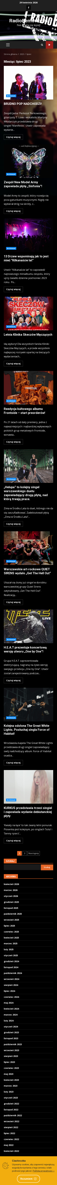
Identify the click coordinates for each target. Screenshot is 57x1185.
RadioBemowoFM (28, 21)
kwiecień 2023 (11, 1079)
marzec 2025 (10, 943)
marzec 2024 (10, 1014)
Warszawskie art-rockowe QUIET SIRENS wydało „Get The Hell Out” (28, 548)
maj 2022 (8, 1145)
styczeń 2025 (11, 955)
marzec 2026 (10, 890)
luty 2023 (9, 1091)
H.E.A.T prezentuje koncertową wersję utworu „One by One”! (28, 626)
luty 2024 (9, 1020)
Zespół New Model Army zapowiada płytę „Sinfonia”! (28, 161)
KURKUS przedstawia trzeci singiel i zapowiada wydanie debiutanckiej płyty (28, 787)
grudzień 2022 (11, 1103)
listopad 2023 (11, 1038)
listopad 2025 (11, 908)
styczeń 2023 (11, 1097)
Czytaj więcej (13, 137)
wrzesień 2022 (11, 1121)
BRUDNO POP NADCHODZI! (28, 83)
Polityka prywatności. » (43, 1171)
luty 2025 (9, 949)
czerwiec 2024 (11, 996)
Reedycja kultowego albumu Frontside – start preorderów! (28, 388)
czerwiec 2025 (11, 931)
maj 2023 (8, 1074)
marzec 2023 (10, 1085)
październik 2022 (13, 1115)
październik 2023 (13, 1044)
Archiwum (11, 96)
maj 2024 (8, 1002)
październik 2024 (13, 973)
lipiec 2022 (9, 1133)
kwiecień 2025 (11, 937)
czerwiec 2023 (11, 1068)
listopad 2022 (11, 1109)
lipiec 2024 (9, 991)
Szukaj (10, 861)
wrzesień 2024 (11, 979)
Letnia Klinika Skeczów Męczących (28, 313)
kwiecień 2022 (11, 1151)
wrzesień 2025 (11, 919)
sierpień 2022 (11, 1127)
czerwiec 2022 (11, 1139)
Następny (33, 853)
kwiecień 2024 (11, 1008)
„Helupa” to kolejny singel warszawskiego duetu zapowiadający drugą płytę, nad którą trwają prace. (28, 466)
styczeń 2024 (11, 1026)
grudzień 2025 (11, 902)
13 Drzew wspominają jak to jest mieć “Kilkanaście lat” (28, 235)
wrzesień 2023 (11, 1050)
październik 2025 (13, 913)
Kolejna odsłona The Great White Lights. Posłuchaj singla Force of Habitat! (28, 704)
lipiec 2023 (9, 1062)
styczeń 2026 (11, 896)
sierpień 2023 (11, 1056)
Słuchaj (49, 45)
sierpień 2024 (11, 985)
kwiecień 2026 (11, 884)
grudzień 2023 (11, 1032)
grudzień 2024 (11, 961)
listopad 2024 (11, 967)
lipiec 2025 (9, 925)
